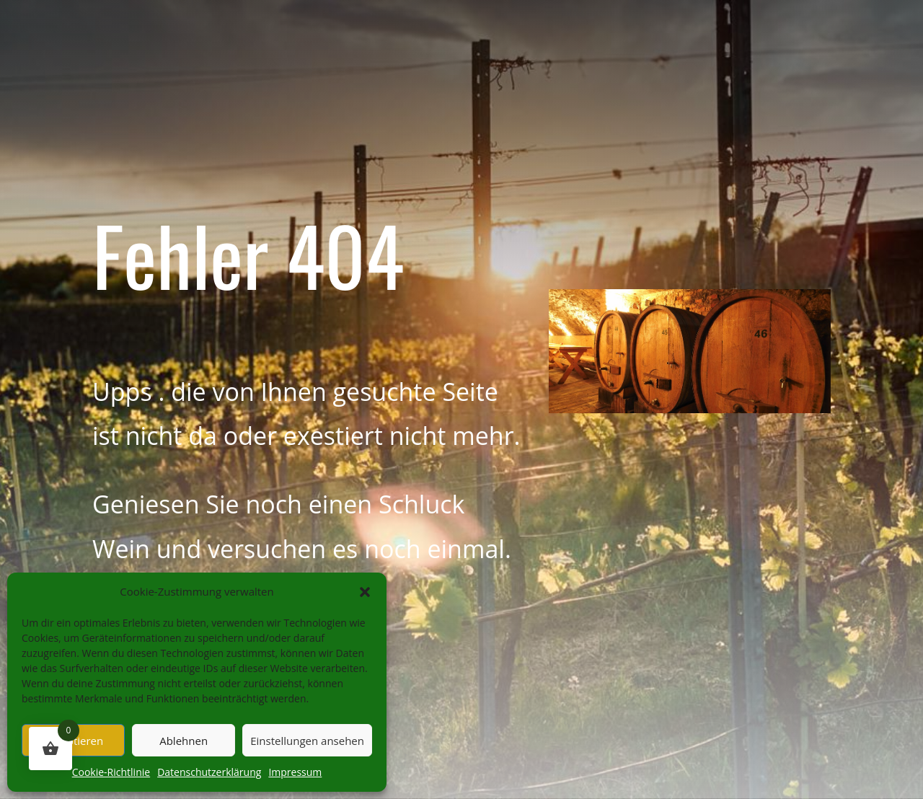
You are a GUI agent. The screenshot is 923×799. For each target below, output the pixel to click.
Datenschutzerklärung (209, 772)
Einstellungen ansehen (307, 740)
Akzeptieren (73, 740)
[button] (365, 592)
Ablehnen (183, 740)
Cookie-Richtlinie (111, 772)
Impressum (295, 772)
